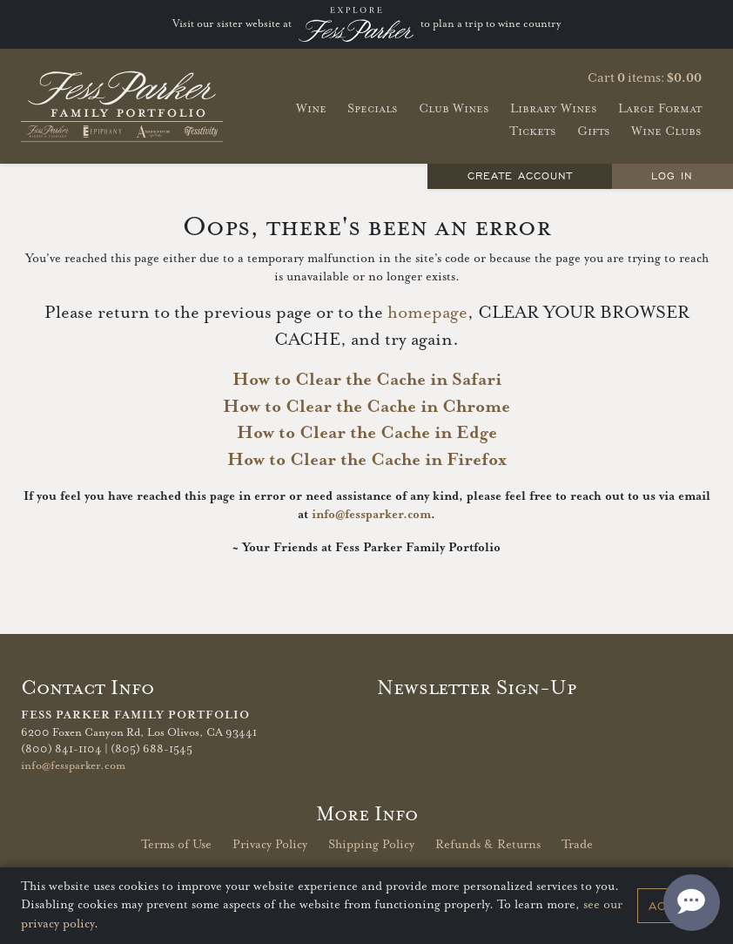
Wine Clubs (666, 131)
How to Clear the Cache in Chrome (366, 407)
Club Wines (454, 108)
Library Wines (553, 108)
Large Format (660, 108)
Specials (372, 108)
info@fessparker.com (371, 515)
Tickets (532, 131)
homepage (427, 313)
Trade (577, 845)
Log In (672, 175)
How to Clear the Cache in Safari (366, 380)
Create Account (520, 175)
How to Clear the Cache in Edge (367, 433)
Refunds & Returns (488, 845)
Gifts (593, 131)
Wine (311, 108)
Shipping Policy (371, 845)
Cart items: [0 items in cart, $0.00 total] (645, 78)
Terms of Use (176, 845)
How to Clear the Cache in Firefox (367, 460)
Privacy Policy (269, 845)
